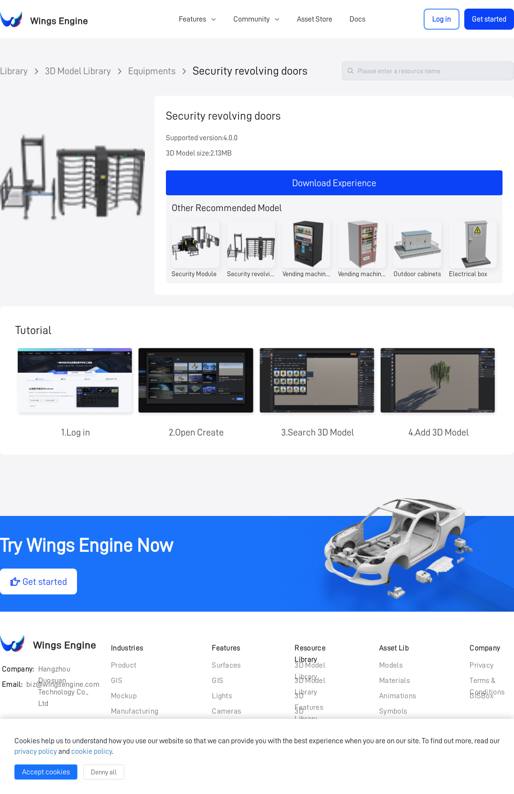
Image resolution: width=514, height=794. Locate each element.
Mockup (124, 696)
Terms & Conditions (487, 681)
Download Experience (334, 183)
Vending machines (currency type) (306, 273)
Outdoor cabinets (417, 273)
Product (123, 665)
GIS (116, 680)
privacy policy (35, 751)
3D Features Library (309, 697)
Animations (397, 696)
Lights (222, 696)
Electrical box (468, 273)
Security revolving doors (250, 71)
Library (14, 71)
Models (391, 665)
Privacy (481, 665)
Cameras (226, 711)
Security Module (194, 273)
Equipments (151, 71)
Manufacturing (134, 711)
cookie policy (91, 751)
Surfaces (226, 665)
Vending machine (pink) (362, 273)
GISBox (481, 696)
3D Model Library (78, 71)
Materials (394, 680)
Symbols (393, 711)
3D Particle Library (307, 712)
